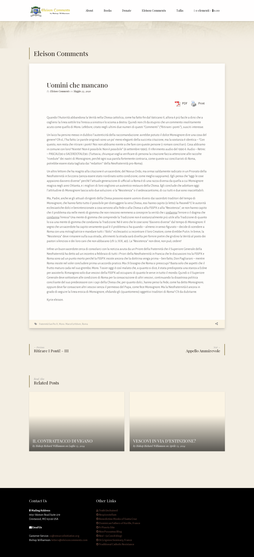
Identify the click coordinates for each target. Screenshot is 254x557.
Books (107, 10)
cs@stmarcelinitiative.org (64, 535)
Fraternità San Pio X (48, 324)
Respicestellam (106, 514)
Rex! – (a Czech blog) (109, 535)
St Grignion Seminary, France (114, 540)
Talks (179, 10)
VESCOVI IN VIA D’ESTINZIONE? (164, 441)
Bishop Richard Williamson (50, 446)
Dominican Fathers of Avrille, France (118, 523)
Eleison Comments (154, 10)
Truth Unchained (107, 510)
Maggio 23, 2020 (82, 91)
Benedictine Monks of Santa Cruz (116, 519)
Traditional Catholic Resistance (115, 544)
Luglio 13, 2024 (77, 446)
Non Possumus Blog (109, 531)
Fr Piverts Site (105, 527)
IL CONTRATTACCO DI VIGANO (63, 441)
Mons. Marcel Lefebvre (70, 324)
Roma (85, 324)
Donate (126, 10)
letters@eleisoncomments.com (69, 540)
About (89, 10)
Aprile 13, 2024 (177, 446)
